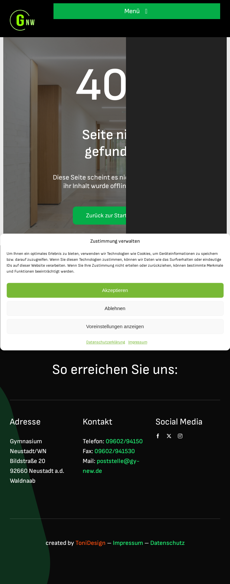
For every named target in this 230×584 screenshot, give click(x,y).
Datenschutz (167, 543)
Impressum (137, 342)
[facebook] (158, 436)
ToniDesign (90, 543)
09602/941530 (114, 451)
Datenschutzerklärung (105, 342)
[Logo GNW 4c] (22, 13)
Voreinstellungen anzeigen (115, 326)
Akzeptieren (115, 290)
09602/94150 (124, 441)
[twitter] (169, 436)
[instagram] (180, 436)
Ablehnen (115, 308)
